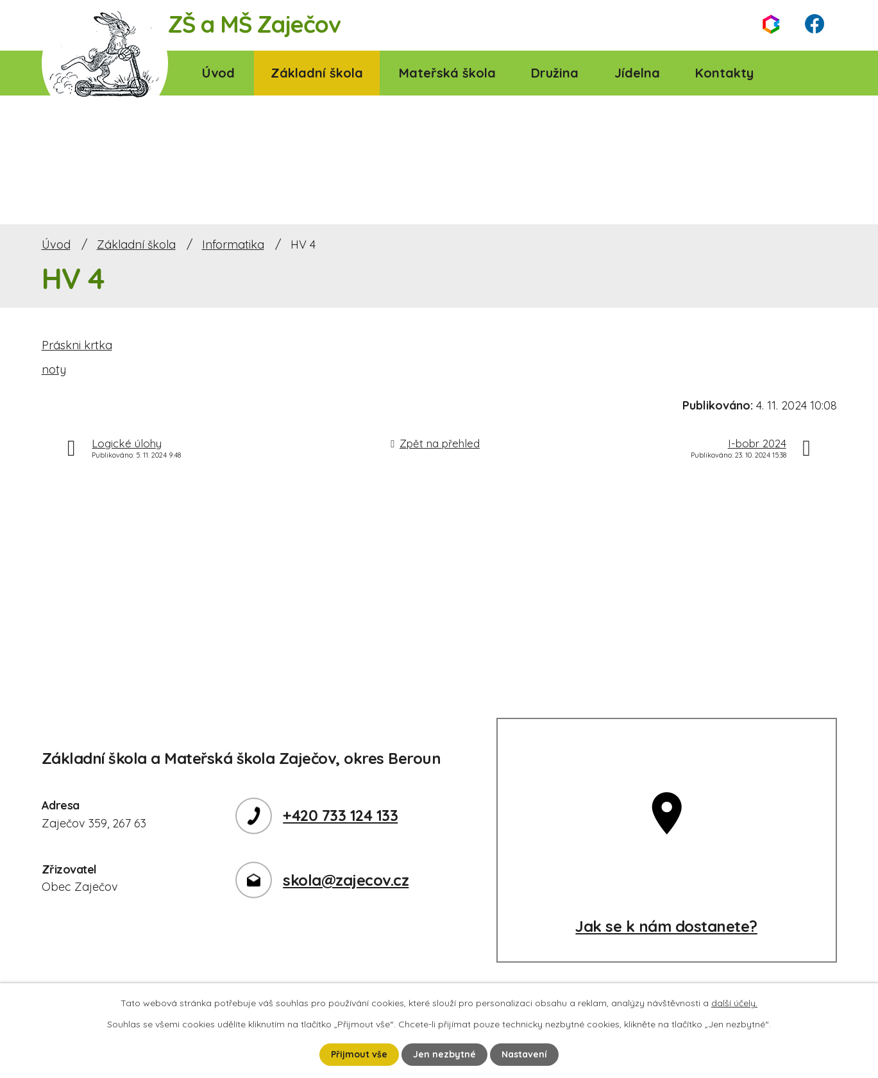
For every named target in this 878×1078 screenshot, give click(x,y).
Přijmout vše (359, 1054)
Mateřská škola (447, 73)
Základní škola (317, 73)
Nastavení (524, 1054)
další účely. (734, 1003)
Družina (554, 73)
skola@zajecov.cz (346, 880)
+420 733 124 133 (340, 815)
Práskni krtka (77, 345)
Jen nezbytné (444, 1054)
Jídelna (637, 73)
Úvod (218, 73)
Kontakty (724, 73)
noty (54, 369)
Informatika (233, 244)
